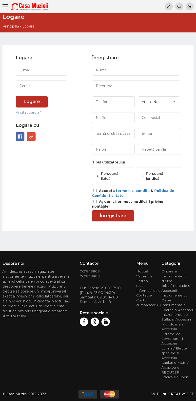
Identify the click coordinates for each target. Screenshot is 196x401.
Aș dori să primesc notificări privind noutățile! (127, 204)
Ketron (142, 281)
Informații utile (148, 291)
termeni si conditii (133, 191)
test (139, 286)
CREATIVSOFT (181, 394)
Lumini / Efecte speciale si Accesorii (174, 353)
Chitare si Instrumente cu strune (174, 276)
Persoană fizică (109, 176)
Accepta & (133, 193)
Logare (31, 101)
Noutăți (142, 271)
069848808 (90, 271)
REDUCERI (170, 372)
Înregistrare (113, 215)
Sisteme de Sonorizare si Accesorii (172, 339)
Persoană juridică (154, 176)
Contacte (144, 295)
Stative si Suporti (175, 377)
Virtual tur (144, 276)
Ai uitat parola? (28, 112)
